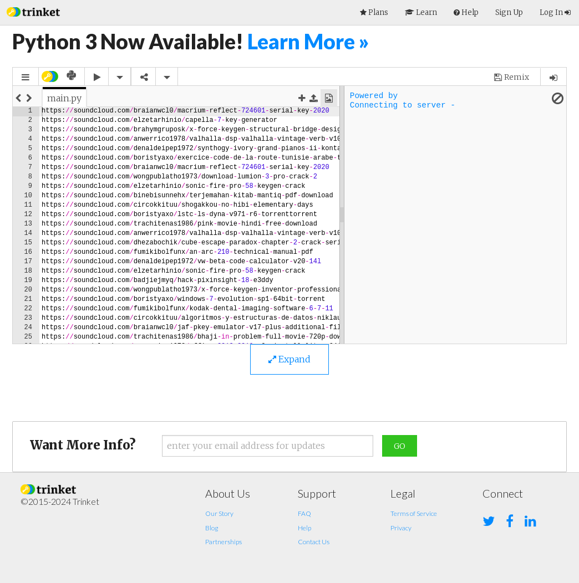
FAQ (304, 513)
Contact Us (313, 542)
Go (399, 446)
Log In (555, 12)
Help (304, 528)
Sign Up (509, 12)
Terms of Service (413, 513)
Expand (289, 359)
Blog (211, 528)
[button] (33, 11)
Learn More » (308, 41)
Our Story (219, 513)
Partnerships (223, 542)
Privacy (401, 528)
